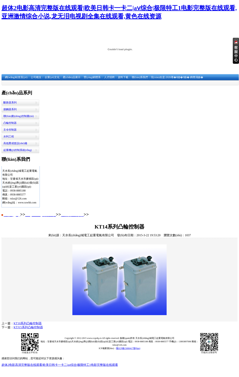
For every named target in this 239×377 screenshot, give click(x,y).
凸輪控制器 (10, 123)
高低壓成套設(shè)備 (15, 143)
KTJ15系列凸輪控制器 (28, 327)
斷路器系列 (10, 102)
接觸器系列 (10, 109)
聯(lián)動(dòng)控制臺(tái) (18, 116)
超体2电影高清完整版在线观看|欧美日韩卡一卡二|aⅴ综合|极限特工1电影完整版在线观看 (60, 364)
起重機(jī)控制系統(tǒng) (17, 150)
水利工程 (8, 136)
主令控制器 (10, 129)
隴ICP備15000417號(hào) (128, 348)
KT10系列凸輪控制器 (28, 323)
